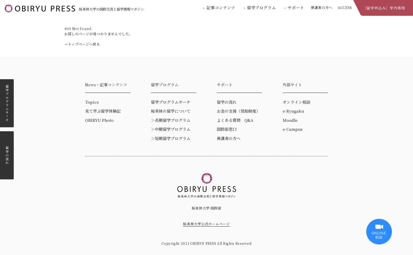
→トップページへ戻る (82, 44)
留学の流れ (7, 155)
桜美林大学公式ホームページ (206, 223)
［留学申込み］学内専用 (384, 8)
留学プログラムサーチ (7, 103)
